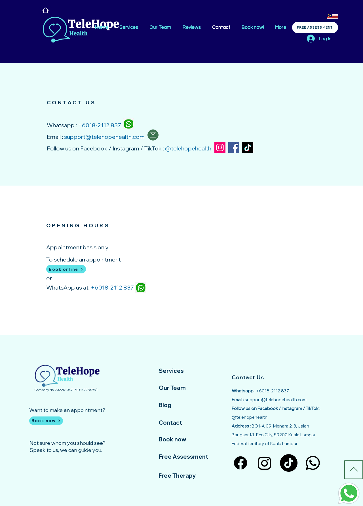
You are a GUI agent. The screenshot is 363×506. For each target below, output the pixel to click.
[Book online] (66, 269)
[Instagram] (219, 147)
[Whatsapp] (313, 463)
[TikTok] (247, 147)
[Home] (45, 10)
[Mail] (153, 135)
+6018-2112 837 (112, 287)
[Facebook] (233, 147)
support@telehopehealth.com (104, 136)
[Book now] (46, 420)
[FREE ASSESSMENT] (315, 27)
